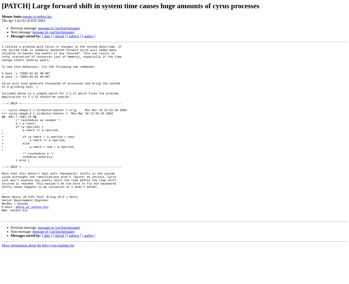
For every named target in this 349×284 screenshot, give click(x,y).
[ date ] (47, 36)
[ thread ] (59, 36)
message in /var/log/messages (59, 28)
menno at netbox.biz (37, 16)
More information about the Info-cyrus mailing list (38, 280)
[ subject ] (74, 36)
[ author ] (88, 36)
